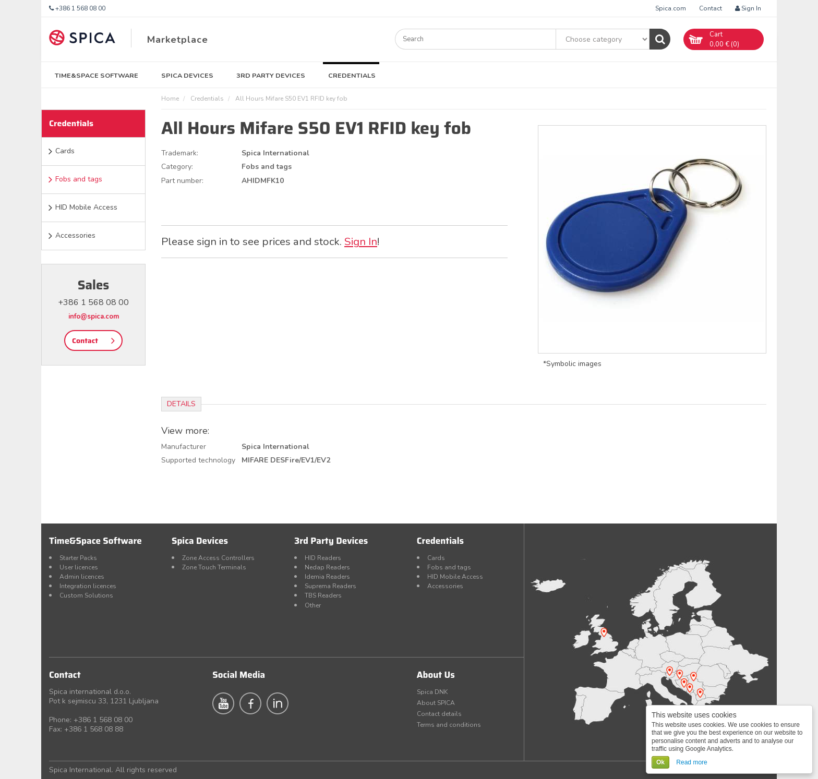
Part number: (182, 181)
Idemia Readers (327, 577)
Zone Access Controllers (218, 558)
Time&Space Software (96, 75)
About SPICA (436, 703)
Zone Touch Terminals (214, 567)
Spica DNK (432, 692)
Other (313, 605)
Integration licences (87, 586)
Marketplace (177, 39)
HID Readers (323, 558)
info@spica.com (93, 316)
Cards (65, 151)
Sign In (748, 8)
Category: (177, 167)
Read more (691, 762)
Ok (660, 762)
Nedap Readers (327, 567)
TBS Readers (323, 595)
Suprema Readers (330, 586)
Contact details (439, 714)
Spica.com (670, 8)
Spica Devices (187, 75)
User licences (78, 567)
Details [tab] (181, 404)
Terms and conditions (449, 725)
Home (170, 98)
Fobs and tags (78, 179)
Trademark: (179, 153)
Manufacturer (183, 447)
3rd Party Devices (270, 75)
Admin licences (81, 577)
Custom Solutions (86, 595)
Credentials (352, 75)
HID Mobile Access (86, 207)
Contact (710, 8)
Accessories (75, 235)
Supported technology (198, 460)
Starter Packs (78, 558)
